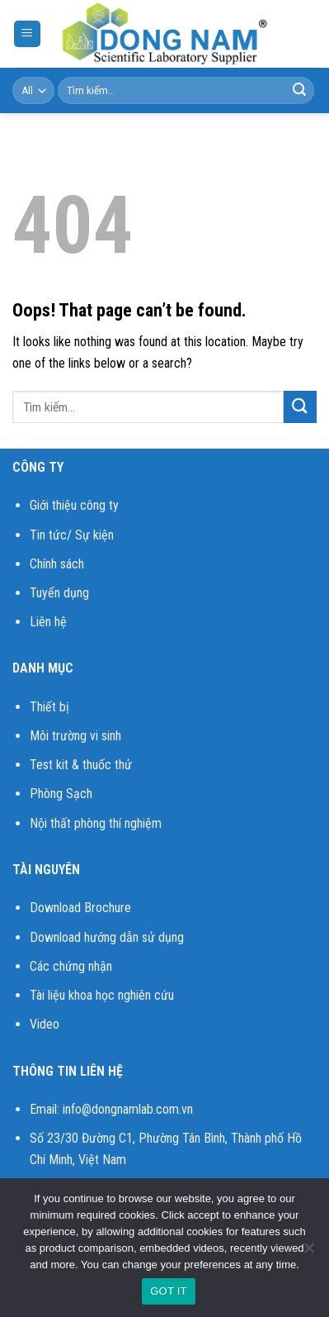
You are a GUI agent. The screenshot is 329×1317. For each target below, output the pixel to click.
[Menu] (27, 34)
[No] (308, 1252)
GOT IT (168, 1291)
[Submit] (299, 91)
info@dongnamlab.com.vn (128, 1109)
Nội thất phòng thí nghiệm (96, 823)
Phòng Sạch (61, 793)
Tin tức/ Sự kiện (72, 535)
